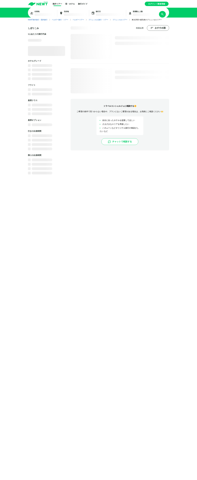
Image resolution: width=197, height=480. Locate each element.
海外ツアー (57, 4)
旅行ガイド (83, 4)
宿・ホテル (70, 4)
